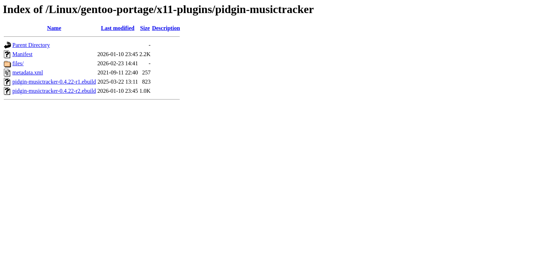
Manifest (22, 54)
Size (145, 28)
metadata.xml (27, 72)
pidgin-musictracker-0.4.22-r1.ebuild (54, 82)
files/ (18, 63)
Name (54, 28)
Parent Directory (31, 45)
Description (166, 28)
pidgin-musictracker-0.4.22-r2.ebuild (54, 91)
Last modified (118, 28)
